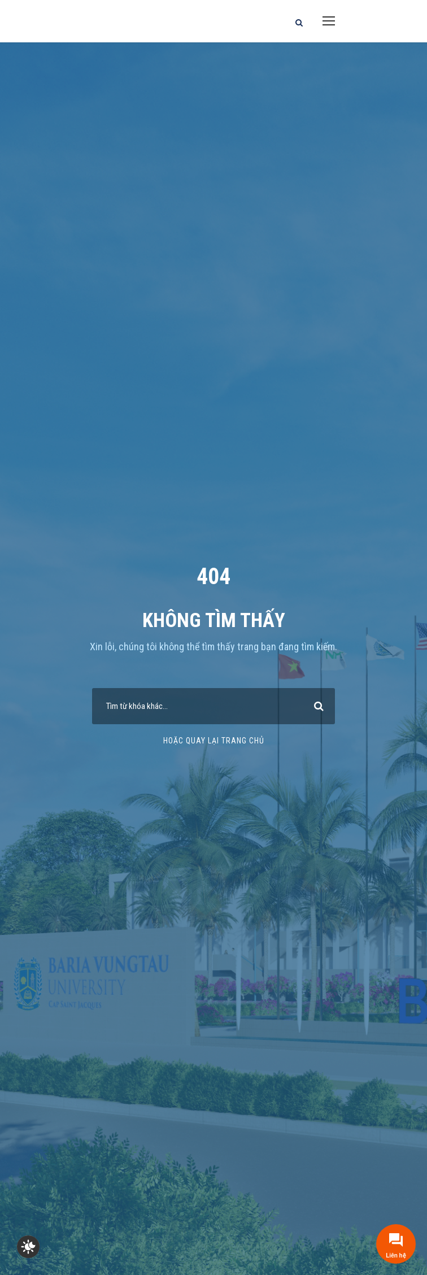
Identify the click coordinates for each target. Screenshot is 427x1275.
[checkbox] (28, 1246)
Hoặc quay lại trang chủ (213, 740)
